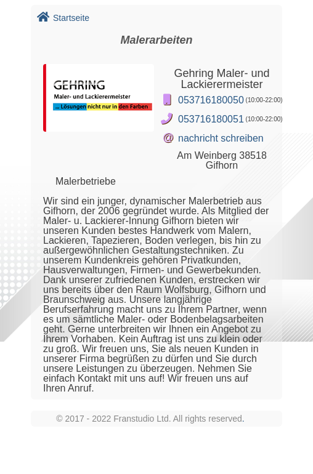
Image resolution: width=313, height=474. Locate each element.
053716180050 (211, 100)
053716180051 (211, 119)
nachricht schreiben (221, 138)
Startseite (63, 18)
